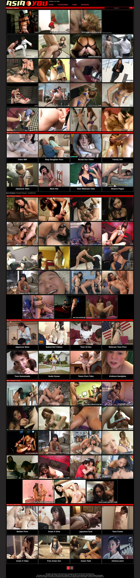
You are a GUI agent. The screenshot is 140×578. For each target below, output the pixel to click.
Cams (74, 5)
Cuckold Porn (32, 192)
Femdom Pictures (21, 192)
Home (51, 5)
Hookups (85, 5)
